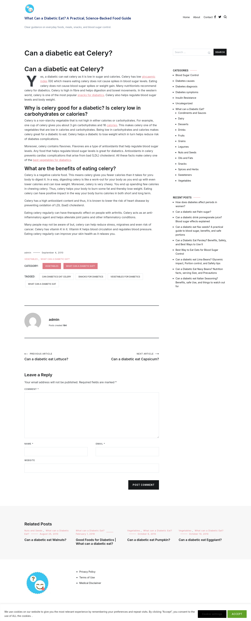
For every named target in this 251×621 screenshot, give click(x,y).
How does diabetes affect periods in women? (196, 204)
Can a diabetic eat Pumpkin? (148, 540)
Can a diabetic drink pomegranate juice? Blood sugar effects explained (199, 219)
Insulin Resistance (186, 97)
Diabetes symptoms (187, 92)
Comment (31, 389)
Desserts (183, 124)
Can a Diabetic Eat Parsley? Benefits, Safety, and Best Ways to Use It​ (201, 242)
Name (28, 444)
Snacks (182, 163)
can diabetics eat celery (56, 276)
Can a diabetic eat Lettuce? (58, 356)
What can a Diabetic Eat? (55, 259)
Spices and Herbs (188, 169)
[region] (125, 612)
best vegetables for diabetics (52, 160)
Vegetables (31, 259)
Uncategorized (184, 103)
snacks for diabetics (91, 95)
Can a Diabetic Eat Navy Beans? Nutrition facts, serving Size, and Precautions (199, 271)
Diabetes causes (185, 80)
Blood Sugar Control (187, 75)
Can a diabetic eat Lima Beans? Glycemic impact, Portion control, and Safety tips (199, 261)
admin (27, 252)
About (196, 17)
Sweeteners (185, 174)
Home (186, 17)
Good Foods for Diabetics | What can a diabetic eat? (96, 542)
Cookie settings (209, 613)
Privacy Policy (87, 572)
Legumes (183, 146)
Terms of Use (87, 577)
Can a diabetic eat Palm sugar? (193, 211)
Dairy (181, 118)
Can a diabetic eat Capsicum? (125, 356)
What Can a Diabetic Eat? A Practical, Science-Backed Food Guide (77, 18)
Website (29, 460)
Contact (208, 17)
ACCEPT (236, 613)
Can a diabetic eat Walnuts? (45, 540)
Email (100, 444)
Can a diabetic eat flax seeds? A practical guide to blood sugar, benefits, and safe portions (199, 230)
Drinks (181, 129)
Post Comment (144, 485)
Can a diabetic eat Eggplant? (200, 540)
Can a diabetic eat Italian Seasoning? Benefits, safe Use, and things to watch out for (200, 282)
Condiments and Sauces (192, 112)
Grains (182, 141)
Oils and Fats (185, 157)
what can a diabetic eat (42, 284)
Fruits (181, 135)
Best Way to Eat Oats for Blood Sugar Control (197, 251)
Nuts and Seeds (187, 152)
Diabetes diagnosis (186, 86)
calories (112, 125)
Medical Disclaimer (90, 583)
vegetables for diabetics (125, 276)
